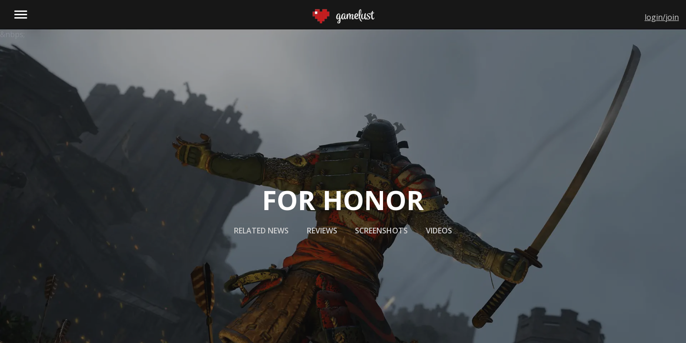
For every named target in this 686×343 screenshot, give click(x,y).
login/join (662, 17)
